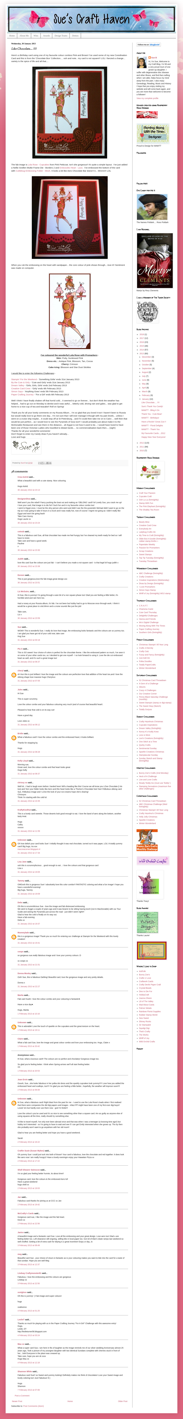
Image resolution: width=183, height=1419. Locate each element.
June (144, 380)
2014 (142, 350)
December (146, 357)
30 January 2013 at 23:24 (29, 523)
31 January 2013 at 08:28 (29, 752)
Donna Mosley (24, 973)
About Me (24, 35)
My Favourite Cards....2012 (153, 433)
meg (20, 1254)
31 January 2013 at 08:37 (29, 774)
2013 (142, 353)
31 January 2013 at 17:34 (29, 853)
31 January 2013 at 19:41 (29, 943)
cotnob (21, 531)
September (147, 368)
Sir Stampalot (145, 1025)
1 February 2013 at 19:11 (29, 1030)
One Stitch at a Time (148, 742)
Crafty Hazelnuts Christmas (151, 721)
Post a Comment (22, 1396)
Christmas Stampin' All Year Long (153, 644)
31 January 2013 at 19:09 (29, 894)
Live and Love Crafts (148, 779)
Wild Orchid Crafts (147, 1041)
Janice (21, 1232)
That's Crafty (144, 1031)
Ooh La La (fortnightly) (149, 500)
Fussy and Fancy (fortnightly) (152, 655)
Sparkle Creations (147, 820)
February (146, 395)
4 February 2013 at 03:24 (29, 1335)
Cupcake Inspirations (148, 725)
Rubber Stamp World (148, 1015)
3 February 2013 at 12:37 (29, 1264)
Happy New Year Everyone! (153, 437)
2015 (142, 346)
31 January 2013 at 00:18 (29, 640)
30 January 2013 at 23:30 (29, 550)
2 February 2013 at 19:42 (29, 1204)
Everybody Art (145, 529)
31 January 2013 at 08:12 (29, 724)
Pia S (20, 649)
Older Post (122, 1401)
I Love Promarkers (147, 587)
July (144, 376)
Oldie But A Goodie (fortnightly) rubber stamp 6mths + (152, 540)
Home (12, 35)
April (144, 388)
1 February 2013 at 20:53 (29, 1071)
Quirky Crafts (145, 745)
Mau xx (21, 1344)
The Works (144, 1035)
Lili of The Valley (146, 1001)
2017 (142, 338)
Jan (20, 1197)
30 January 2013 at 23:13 (29, 490)
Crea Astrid (23, 477)
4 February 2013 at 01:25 (29, 1311)
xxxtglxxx (22, 1292)
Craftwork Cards (146, 981)
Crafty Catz (144, 651)
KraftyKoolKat (24, 810)
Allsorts (142, 687)
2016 (142, 342)
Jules (20, 689)
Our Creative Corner (148, 694)
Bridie (20, 733)
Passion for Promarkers (149, 548)
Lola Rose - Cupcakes (38, 164)
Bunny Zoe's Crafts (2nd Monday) (154, 773)
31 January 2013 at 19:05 (29, 872)
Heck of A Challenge (148, 776)
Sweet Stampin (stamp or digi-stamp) (155, 703)
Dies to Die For (145, 991)
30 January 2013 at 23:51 (29, 582)
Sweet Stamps (145, 554)
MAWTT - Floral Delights (152, 425)
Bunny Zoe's (144, 975)
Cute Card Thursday (148, 612)
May (144, 384)
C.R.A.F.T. (143, 606)
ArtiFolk (142, 971)
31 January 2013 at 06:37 (29, 662)
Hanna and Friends (147, 619)
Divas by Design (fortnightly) (151, 583)
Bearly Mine (144, 522)
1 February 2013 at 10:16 (29, 1014)
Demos (75, 35)
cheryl (20, 670)
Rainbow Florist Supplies (150, 1011)
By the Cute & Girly (20, 382)
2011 (142, 447)
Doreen (21, 575)
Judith (21, 559)
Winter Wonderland (147, 668)
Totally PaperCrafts (147, 665)
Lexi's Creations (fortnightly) (151, 738)
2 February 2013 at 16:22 (29, 1142)
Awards (46, 35)
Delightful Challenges (148, 616)
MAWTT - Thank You (150, 429)
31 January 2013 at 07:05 (29, 681)
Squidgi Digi (144, 1028)
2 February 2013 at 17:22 (29, 1161)
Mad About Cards (146, 1005)
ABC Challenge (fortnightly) (151, 573)
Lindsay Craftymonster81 (29, 1273)
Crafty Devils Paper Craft (150, 984)
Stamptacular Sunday (148, 755)
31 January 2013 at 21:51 (29, 965)
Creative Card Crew (20, 388)
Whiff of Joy (144, 1038)
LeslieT (21, 1319)
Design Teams (61, 35)
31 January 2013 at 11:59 (29, 831)
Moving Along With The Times (152, 626)
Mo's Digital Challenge (149, 622)
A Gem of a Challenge (148, 683)
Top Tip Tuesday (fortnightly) (151, 558)
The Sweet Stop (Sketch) (150, 706)
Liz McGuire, (23, 591)
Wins (36, 35)
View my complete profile (147, 98)
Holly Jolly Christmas (148, 817)
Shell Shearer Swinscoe (29, 1170)
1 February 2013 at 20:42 (29, 1046)
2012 (142, 443)
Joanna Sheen (145, 998)
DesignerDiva (24, 499)
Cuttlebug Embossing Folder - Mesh (33, 171)
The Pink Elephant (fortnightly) (152, 506)
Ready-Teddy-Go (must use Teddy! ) (155, 783)
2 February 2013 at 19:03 (29, 1188)
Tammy (21, 881)
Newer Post (17, 1401)
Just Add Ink (144, 658)
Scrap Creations (146, 551)
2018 (142, 334)
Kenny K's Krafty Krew (149, 732)
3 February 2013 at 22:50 (29, 1283)
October (145, 365)
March (145, 391)
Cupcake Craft (145, 496)
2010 (142, 450)
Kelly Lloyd (23, 761)
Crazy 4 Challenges (147, 690)
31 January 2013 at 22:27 (29, 986)
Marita (20, 995)
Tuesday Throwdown (148, 561)
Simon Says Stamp (147, 590)
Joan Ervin (23, 1079)
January (145, 399)
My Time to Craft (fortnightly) (151, 535)
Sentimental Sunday (148, 748)
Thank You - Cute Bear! (151, 414)
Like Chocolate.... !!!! (150, 402)
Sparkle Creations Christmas (151, 752)
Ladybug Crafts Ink (147, 532)
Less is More (144, 735)
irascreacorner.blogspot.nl (29, 849)
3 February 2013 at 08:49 (29, 1245)
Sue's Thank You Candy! (152, 406)
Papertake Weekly (147, 544)
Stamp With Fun (146, 503)
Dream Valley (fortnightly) (150, 728)
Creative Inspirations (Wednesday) (154, 580)
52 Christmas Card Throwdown (152, 680)
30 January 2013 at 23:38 (29, 566)
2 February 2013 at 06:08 (29, 1090)
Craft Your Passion (147, 493)
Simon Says (17, 391)
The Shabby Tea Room (149, 510)
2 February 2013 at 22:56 (29, 1223)
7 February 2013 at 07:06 (29, 1390)
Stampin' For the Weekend (24, 379)
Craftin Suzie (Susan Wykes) (31, 1151)
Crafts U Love (145, 978)
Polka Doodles (145, 661)
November (146, 361)
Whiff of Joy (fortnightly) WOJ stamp (155, 593)
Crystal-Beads (145, 988)
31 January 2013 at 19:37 (29, 924)
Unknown (22, 840)
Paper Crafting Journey (22, 394)
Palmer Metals (145, 1008)
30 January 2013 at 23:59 (29, 618)
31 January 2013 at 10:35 (29, 801)
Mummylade (23, 932)
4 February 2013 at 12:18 (29, 1362)
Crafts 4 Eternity (146, 648)
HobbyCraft (144, 995)
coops (20, 951)
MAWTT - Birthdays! (150, 418)
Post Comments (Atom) (33, 1406)
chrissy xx (22, 782)
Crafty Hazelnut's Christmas (151, 813)
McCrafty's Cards (26, 1213)
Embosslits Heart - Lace (71, 167)
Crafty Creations (146, 577)
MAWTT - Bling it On (150, 410)
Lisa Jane (22, 862)
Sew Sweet (144, 1018)
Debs (20, 902)
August (145, 372)
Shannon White (25, 1371)
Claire (20, 1039)
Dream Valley (17, 385)
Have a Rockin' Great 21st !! (153, 422)
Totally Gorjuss (145, 709)
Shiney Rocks (145, 1021)
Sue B (154, 58)
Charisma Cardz (146, 609)
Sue (19, 627)
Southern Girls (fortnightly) (150, 632)
